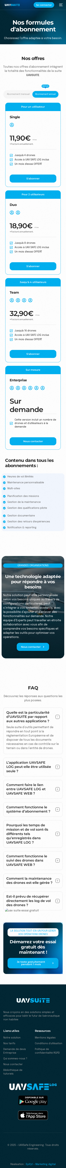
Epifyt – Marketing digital (41, 1164)
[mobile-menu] (60, 4)
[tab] (18, 94)
